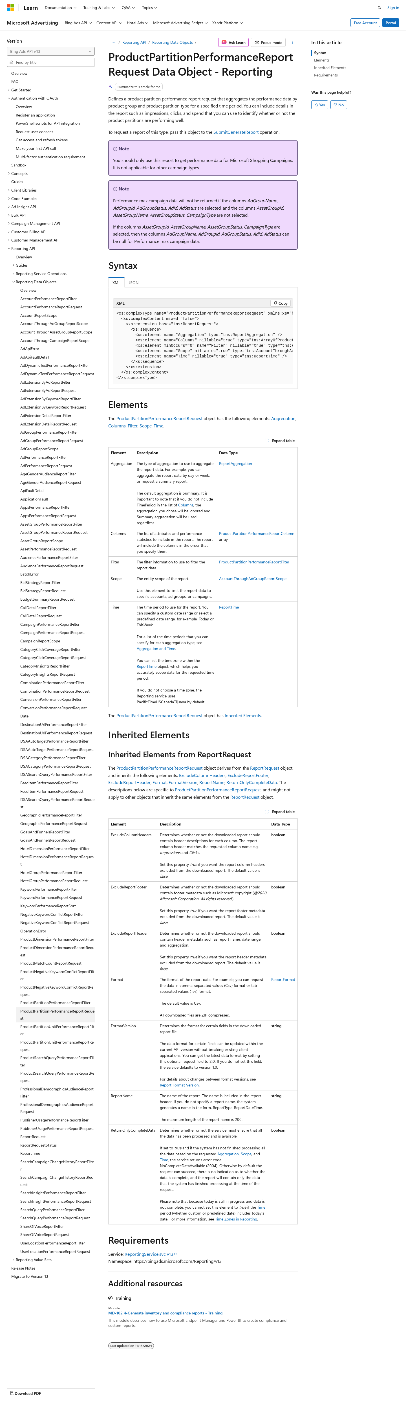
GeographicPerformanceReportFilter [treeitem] (51, 815)
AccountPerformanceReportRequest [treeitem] (51, 306)
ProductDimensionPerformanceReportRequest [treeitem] (57, 951)
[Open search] (379, 8)
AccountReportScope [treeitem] (38, 315)
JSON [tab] (133, 282)
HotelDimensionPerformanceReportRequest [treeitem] (57, 860)
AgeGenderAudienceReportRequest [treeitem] (50, 482)
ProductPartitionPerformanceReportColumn (256, 533)
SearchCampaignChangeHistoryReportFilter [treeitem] (57, 1165)
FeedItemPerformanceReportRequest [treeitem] (51, 791)
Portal (391, 22)
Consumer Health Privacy (162, 1387)
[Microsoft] (10, 7)
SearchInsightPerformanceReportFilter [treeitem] (53, 1192)
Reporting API (134, 42)
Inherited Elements (243, 715)
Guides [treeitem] (17, 181)
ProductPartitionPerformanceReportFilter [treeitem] (55, 1002)
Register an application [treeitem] (35, 115)
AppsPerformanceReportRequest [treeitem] (48, 515)
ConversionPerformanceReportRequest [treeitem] (53, 707)
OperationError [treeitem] (33, 931)
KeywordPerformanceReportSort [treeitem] (48, 905)
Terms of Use (206, 1387)
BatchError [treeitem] (29, 574)
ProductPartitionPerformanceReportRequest (159, 418)
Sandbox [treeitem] (18, 165)
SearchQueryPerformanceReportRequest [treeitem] (55, 1217)
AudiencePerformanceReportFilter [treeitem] (49, 557)
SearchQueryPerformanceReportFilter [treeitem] (52, 1209)
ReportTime (146, 666)
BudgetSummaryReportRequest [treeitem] (47, 599)
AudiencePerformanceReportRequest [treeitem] (51, 565)
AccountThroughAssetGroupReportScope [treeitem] (56, 332)
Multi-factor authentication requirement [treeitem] (50, 156)
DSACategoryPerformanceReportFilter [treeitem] (52, 757)
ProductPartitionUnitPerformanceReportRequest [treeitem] (57, 1045)
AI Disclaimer (18, 1387)
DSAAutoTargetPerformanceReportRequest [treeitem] (57, 749)
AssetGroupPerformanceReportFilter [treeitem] (51, 524)
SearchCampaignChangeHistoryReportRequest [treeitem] (56, 1181)
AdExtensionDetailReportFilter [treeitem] (45, 415)
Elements (322, 60)
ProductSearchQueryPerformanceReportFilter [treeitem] (57, 1061)
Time (158, 426)
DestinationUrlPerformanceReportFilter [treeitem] (53, 724)
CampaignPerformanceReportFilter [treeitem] (50, 624)
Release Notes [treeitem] (23, 1268)
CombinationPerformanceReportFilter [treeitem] (52, 682)
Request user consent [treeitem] (34, 131)
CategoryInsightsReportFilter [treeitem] (45, 666)
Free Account (365, 22)
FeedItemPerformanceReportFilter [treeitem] (49, 782)
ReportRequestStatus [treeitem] (38, 1145)
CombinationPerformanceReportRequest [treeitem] (55, 691)
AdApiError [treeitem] (29, 348)
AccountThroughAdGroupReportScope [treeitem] (54, 323)
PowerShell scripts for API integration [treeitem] (48, 123)
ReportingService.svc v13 (149, 1254)
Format (160, 782)
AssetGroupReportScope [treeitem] (41, 540)
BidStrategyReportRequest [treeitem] (43, 590)
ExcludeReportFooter (248, 775)
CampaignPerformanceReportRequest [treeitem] (52, 632)
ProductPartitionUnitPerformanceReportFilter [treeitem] (57, 1030)
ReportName (211, 782)
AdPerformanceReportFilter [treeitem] (43, 457)
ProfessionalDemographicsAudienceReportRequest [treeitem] (57, 1108)
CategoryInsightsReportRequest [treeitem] (47, 674)
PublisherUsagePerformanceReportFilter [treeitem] (54, 1120)
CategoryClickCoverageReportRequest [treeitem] (53, 657)
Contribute (101, 1387)
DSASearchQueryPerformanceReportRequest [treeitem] (57, 803)
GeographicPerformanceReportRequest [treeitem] (53, 823)
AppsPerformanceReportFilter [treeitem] (45, 507)
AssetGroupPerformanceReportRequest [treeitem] (54, 532)
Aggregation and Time (156, 648)
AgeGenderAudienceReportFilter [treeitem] (48, 474)
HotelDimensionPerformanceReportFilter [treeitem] (55, 848)
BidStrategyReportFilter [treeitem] (40, 582)
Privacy (123, 1387)
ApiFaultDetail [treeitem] (32, 490)
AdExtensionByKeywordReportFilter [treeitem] (50, 398)
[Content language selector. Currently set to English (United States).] (32, 1374)
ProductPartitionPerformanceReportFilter (254, 562)
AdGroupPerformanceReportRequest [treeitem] (51, 440)
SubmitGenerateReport (236, 132)
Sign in (393, 7)
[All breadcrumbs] (113, 42)
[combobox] (51, 51)
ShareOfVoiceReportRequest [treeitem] (44, 1234)
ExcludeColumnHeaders (202, 775)
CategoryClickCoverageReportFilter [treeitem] (50, 649)
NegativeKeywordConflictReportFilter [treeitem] (52, 914)
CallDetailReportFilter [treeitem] (38, 607)
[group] (203, 346)
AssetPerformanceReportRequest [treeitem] (48, 549)
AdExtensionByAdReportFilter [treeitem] (45, 382)
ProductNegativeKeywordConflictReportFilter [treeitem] (57, 975)
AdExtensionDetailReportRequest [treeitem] (48, 424)
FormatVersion (183, 782)
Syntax (320, 52)
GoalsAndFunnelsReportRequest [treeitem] (48, 840)
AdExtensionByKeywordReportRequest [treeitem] (53, 407)
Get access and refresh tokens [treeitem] (42, 139)
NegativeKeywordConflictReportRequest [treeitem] (54, 922)
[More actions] (293, 42)
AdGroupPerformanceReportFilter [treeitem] (49, 432)
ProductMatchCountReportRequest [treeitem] (50, 963)
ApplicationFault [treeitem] (34, 499)
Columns (117, 426)
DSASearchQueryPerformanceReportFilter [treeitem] (56, 774)
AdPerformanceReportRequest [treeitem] (46, 465)
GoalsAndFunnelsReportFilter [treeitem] (45, 832)
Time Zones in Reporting (236, 1219)
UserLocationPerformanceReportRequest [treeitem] (55, 1251)
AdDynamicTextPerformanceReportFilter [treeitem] (54, 365)
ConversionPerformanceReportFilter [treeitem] (50, 699)
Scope (146, 426)
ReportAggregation (235, 463)
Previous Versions (51, 1387)
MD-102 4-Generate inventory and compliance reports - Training (165, 1313)
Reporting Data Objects (172, 42)
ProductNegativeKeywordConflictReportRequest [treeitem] (56, 990)
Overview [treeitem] (19, 73)
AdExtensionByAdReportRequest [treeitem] (48, 390)
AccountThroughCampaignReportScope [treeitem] (54, 340)
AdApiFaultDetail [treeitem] (34, 357)
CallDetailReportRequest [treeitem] (41, 615)
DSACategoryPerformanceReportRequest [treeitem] (55, 766)
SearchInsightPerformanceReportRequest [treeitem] (55, 1201)
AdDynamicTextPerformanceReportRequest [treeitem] (57, 373)
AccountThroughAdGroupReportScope (252, 578)
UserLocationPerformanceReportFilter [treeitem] (52, 1243)
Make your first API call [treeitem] (36, 148)
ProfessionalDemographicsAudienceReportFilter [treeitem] (57, 1092)
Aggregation (283, 418)
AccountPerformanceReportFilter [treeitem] (48, 298)
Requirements (326, 75)
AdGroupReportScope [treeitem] (39, 448)
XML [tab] (116, 282)
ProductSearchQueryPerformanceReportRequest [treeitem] (57, 1076)
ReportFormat (283, 979)
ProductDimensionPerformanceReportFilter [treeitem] (57, 939)
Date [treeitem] (24, 716)
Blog (77, 1387)
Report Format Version (179, 1085)
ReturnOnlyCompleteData (251, 782)
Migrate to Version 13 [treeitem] (29, 1276)
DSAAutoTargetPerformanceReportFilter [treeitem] (54, 741)
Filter (133, 426)
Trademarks (234, 1387)
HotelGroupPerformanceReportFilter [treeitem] (51, 872)
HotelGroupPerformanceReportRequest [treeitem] (54, 880)
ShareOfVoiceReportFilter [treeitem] (42, 1226)
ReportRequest (264, 768)
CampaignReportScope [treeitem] (40, 641)
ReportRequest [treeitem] (33, 1136)
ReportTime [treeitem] (30, 1153)
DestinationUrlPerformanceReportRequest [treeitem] (56, 733)
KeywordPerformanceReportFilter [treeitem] (48, 889)
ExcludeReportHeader (129, 782)
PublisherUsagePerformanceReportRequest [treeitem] (57, 1128)
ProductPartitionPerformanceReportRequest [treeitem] (57, 1014)
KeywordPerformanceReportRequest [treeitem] (51, 897)
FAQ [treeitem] (15, 81)
